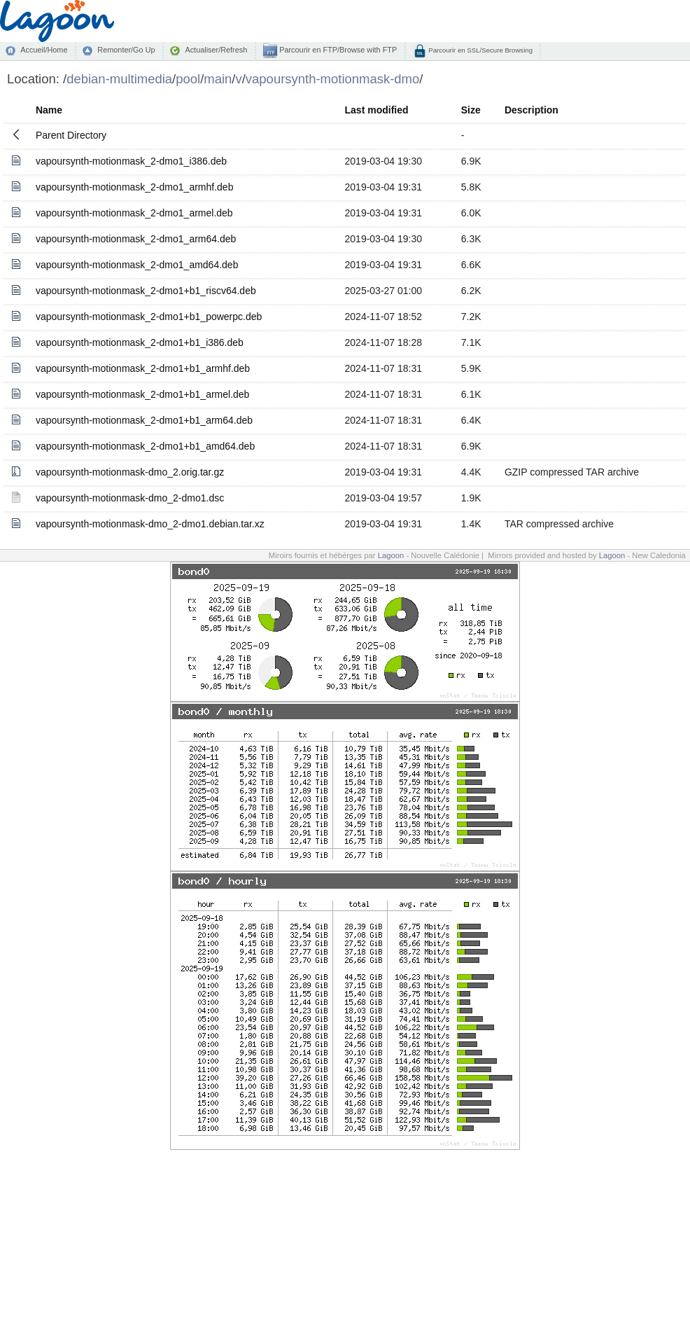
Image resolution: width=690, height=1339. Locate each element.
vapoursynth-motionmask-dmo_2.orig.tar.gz (130, 472)
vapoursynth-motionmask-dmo (332, 78)
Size (471, 110)
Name (49, 110)
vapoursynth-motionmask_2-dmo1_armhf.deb (134, 187)
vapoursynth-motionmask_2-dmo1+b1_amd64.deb (145, 446)
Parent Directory (71, 135)
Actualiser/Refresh (216, 50)
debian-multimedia (119, 78)
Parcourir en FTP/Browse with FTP (337, 50)
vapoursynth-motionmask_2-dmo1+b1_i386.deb (140, 342)
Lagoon (391, 555)
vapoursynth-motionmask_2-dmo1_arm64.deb (136, 238)
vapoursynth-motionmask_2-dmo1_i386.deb (131, 161)
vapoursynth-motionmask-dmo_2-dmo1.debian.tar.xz (150, 523)
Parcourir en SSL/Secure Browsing (480, 50)
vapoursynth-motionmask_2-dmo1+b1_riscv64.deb (146, 290)
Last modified (377, 110)
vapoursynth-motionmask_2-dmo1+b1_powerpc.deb (149, 316)
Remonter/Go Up (126, 50)
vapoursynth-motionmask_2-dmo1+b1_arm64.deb (144, 420)
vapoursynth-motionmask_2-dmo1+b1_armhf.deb (143, 368)
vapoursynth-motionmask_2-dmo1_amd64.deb (137, 264)
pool (188, 78)
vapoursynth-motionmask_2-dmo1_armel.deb (134, 212)
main (218, 78)
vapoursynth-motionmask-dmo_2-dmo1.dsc (130, 498)
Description (531, 110)
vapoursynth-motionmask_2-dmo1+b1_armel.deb (142, 394)
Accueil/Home (43, 50)
